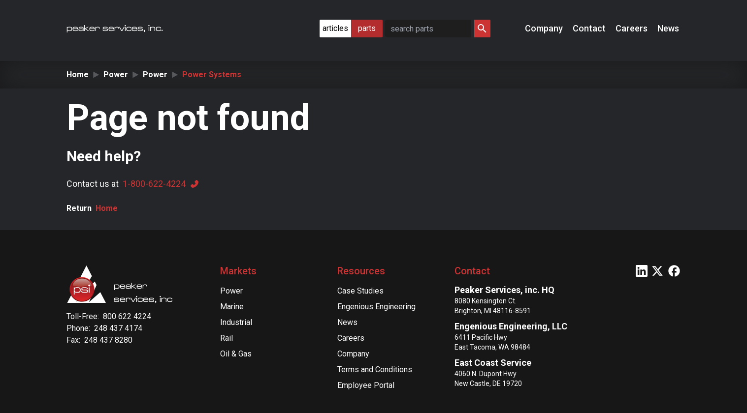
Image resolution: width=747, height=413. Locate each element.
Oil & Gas (236, 353)
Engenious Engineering (376, 306)
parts (367, 28)
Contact (590, 28)
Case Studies (360, 290)
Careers (633, 28)
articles (335, 28)
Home (77, 74)
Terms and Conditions (374, 369)
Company (545, 28)
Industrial (236, 322)
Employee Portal (365, 385)
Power (115, 74)
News (669, 28)
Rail (226, 338)
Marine (232, 306)
